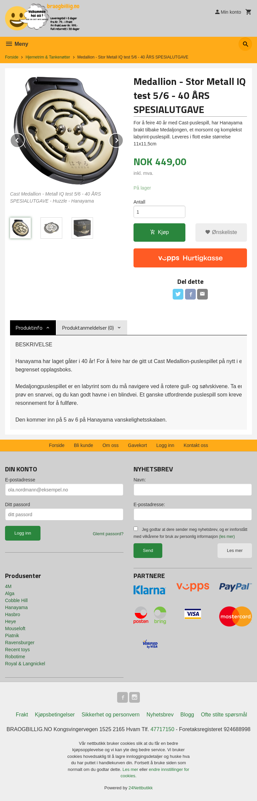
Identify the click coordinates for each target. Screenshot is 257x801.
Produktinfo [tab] (28, 328)
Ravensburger (19, 642)
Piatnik (12, 635)
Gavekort (137, 445)
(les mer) (227, 536)
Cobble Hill (16, 600)
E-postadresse (20, 479)
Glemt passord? (108, 533)
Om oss (110, 445)
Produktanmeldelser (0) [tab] (88, 328)
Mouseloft (15, 628)
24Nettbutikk (140, 787)
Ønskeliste (221, 232)
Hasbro (12, 614)
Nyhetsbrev (160, 714)
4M (8, 586)
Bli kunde (83, 445)
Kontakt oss (196, 445)
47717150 (162, 729)
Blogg (187, 714)
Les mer (235, 550)
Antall (139, 202)
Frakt (22, 714)
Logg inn (165, 445)
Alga (9, 593)
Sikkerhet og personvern (111, 714)
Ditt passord (17, 504)
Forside (11, 57)
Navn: (140, 479)
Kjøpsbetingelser (55, 714)
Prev (24, 139)
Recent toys (17, 649)
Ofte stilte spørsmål (224, 714)
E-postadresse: (149, 504)
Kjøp (159, 232)
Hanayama (16, 607)
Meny (16, 44)
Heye (10, 621)
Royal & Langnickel (25, 663)
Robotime (15, 656)
